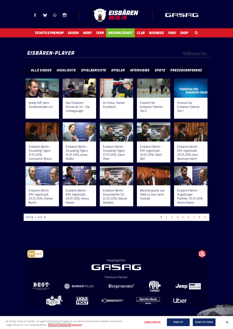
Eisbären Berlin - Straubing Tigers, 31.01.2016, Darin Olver (114, 153)
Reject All (178, 322)
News (87, 33)
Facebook (35, 15)
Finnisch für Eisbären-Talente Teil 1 (188, 107)
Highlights (66, 70)
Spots (160, 70)
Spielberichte (93, 70)
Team (100, 33)
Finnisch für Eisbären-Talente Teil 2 (151, 107)
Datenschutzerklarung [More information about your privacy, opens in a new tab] (59, 325)
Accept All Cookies (204, 322)
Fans (172, 33)
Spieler (118, 70)
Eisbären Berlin (116, 15)
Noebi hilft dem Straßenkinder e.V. (41, 105)
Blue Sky (45, 15)
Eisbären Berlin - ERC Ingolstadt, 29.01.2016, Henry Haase (77, 196)
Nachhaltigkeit (120, 33)
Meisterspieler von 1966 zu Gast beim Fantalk (152, 194)
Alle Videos (41, 70)
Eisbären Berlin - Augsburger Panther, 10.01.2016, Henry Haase (190, 196)
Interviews (140, 70)
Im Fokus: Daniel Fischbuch (114, 105)
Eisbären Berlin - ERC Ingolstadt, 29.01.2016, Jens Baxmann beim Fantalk (188, 155)
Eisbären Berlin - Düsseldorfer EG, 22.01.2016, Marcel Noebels (115, 196)
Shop (184, 33)
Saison (73, 33)
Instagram (64, 15)
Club (141, 33)
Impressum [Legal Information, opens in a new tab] (76, 325)
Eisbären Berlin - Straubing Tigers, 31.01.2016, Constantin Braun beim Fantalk (40, 155)
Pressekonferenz (186, 70)
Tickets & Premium (49, 33)
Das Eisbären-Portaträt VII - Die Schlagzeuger (78, 107)
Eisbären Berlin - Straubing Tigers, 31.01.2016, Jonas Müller (77, 153)
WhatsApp (55, 15)
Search (196, 32)
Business (156, 33)
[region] (116, 322)
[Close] (227, 322)
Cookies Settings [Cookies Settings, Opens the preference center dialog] (152, 322)
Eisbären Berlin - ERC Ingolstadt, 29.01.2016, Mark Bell (151, 153)
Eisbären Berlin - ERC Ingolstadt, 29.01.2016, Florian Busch (41, 196)
